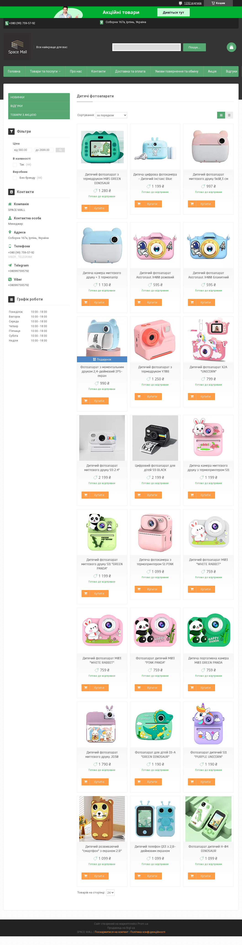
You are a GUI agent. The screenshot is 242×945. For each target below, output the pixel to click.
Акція (212, 71)
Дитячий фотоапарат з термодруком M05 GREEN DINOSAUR (102, 179)
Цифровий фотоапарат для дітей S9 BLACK (155, 468)
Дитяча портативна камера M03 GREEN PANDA (208, 660)
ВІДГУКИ (17, 106)
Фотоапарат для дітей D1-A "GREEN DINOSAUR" (155, 755)
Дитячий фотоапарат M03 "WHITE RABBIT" (208, 562)
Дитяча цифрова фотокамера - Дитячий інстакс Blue (155, 177)
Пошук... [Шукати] (194, 47)
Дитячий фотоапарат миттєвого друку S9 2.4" (102, 468)
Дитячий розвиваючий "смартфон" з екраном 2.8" (102, 849)
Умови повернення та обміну (176, 71)
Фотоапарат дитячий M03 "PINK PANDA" (155, 660)
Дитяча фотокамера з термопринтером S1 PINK (155, 562)
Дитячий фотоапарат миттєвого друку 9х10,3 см (208, 177)
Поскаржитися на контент (111, 932)
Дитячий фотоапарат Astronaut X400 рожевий (155, 275)
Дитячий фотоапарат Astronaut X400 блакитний (208, 275)
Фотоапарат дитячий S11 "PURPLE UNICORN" (208, 755)
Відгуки (231, 71)
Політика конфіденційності (147, 932)
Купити (99, 208)
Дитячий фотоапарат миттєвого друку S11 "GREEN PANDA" (102, 564)
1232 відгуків (193, 3)
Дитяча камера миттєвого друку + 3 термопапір (102, 275)
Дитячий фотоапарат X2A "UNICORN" (208, 369)
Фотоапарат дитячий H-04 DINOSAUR (208, 849)
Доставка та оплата (130, 71)
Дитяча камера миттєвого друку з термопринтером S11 (208, 468)
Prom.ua (143, 923)
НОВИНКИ (17, 97)
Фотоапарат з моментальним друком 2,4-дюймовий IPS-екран (102, 371)
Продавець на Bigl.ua (121, 927)
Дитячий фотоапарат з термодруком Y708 (155, 369)
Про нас (76, 71)
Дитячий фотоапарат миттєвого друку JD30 (101, 755)
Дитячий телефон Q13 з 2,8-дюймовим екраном (155, 849)
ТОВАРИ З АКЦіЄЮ (23, 115)
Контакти (98, 71)
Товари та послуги (44, 71)
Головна (14, 71)
